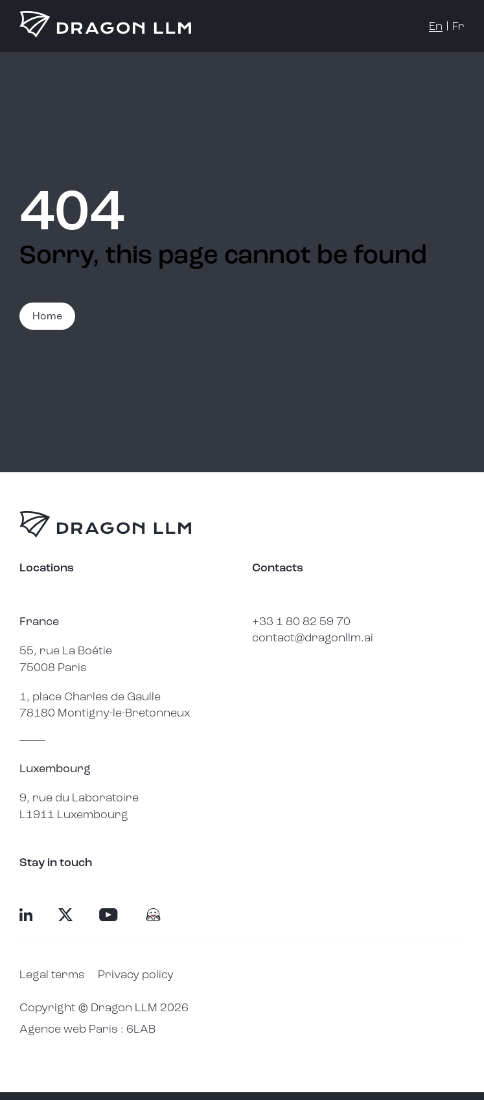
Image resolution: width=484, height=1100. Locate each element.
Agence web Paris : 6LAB (87, 1029)
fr (458, 26)
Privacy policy (136, 974)
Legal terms (52, 974)
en (436, 26)
